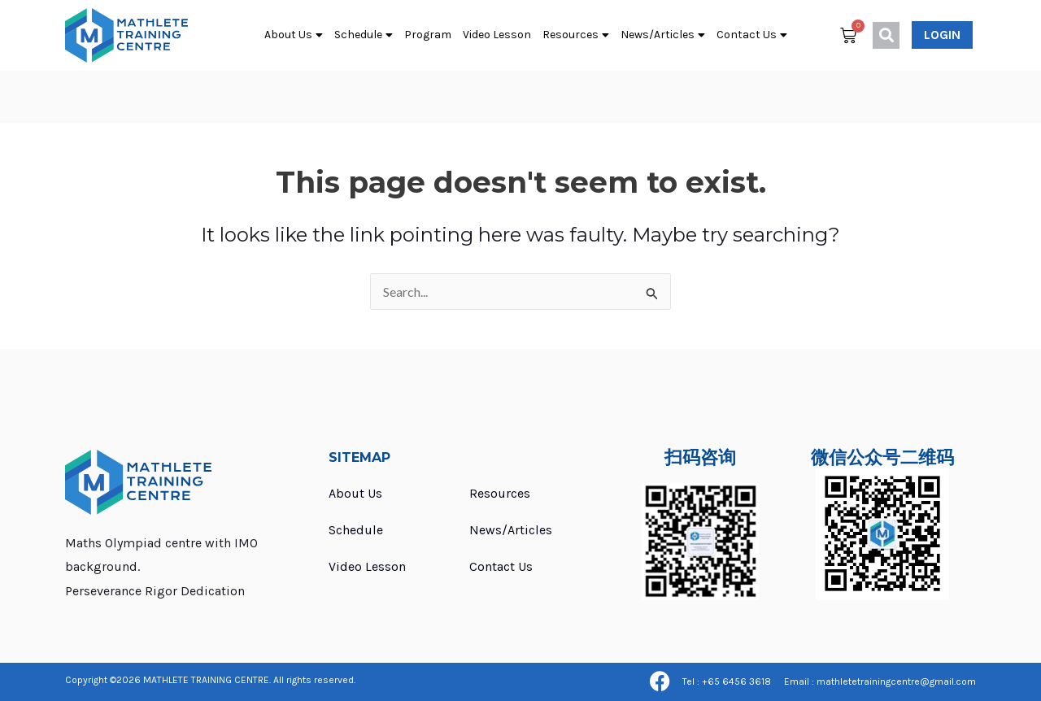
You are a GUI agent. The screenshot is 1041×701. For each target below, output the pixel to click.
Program (427, 34)
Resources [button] (575, 35)
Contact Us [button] (752, 35)
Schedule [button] (363, 35)
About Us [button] (293, 35)
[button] (886, 35)
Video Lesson (497, 34)
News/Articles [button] (663, 35)
